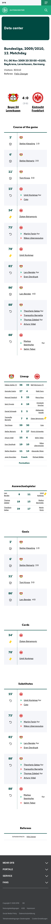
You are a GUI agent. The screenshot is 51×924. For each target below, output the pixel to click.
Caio (26, 199)
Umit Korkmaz (31, 195)
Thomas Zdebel (31, 320)
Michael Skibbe (38, 457)
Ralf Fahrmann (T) (37, 385)
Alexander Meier (38, 451)
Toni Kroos (24, 178)
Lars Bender (29, 272)
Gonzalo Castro (10, 391)
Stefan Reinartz (26, 161)
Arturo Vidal (30, 324)
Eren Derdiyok (31, 277)
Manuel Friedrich (11, 397)
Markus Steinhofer (29, 343)
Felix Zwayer (21, 74)
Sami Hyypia (9, 404)
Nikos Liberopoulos (33, 238)
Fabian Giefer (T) (11, 385)
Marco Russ (39, 397)
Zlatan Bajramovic (28, 217)
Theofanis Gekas (32, 311)
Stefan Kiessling (27, 144)
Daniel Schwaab (10, 411)
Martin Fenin (30, 234)
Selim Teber (29, 349)
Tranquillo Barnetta (33, 315)
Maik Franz (40, 391)
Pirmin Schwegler (37, 431)
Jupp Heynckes (10, 457)
